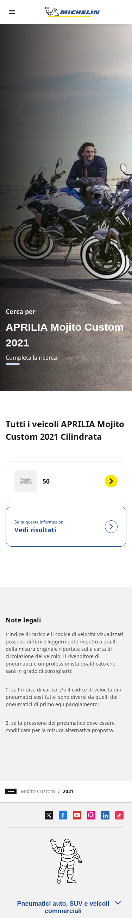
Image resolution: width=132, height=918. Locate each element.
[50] (66, 481)
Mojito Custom (38, 791)
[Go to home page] (72, 12)
